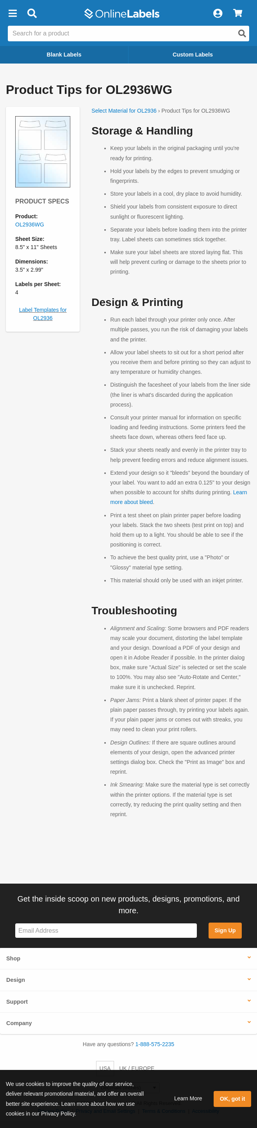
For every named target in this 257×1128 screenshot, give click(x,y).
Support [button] (17, 1002)
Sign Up (225, 930)
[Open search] (242, 34)
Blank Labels (64, 54)
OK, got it (232, 1099)
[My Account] (217, 14)
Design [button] (15, 980)
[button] (12, 14)
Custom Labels (193, 54)
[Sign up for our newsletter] (106, 930)
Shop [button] (13, 958)
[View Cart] (237, 13)
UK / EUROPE (136, 1068)
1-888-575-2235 (155, 1044)
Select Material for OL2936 (124, 111)
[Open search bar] (32, 14)
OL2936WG (29, 224)
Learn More (188, 1098)
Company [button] (19, 1023)
